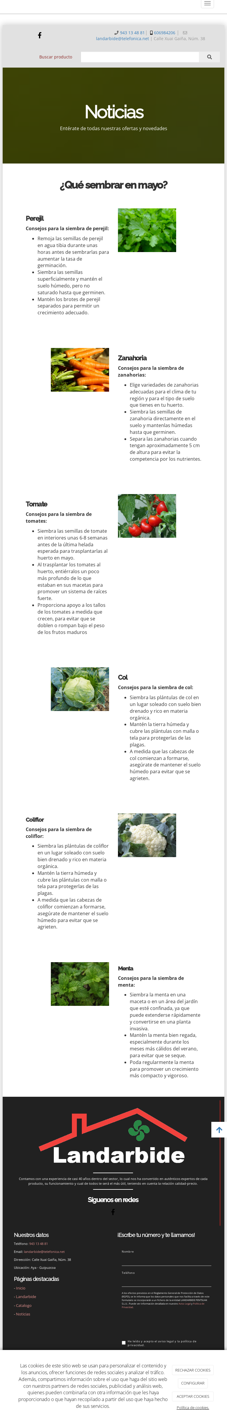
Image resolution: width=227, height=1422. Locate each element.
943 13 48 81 (132, 32)
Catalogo (24, 1305)
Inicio (20, 1288)
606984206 (164, 32)
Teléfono (128, 1273)
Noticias (23, 1314)
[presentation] (167, 1323)
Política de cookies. (193, 1407)
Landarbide (26, 1296)
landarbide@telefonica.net (122, 38)
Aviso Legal (185, 1303)
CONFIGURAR (193, 1383)
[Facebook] (39, 36)
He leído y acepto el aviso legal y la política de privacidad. (159, 1343)
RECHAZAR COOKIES (192, 1370)
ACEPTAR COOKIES (193, 1396)
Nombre (128, 1251)
